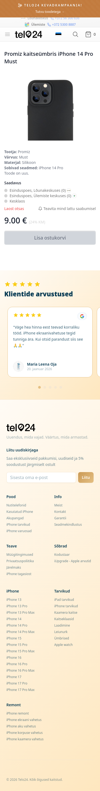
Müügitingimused (19, 554)
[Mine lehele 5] (60, 387)
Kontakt (60, 511)
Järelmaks (13, 567)
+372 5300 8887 (61, 22)
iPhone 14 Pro (16, 625)
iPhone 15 (13, 638)
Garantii (60, 518)
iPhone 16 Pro (16, 664)
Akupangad (15, 518)
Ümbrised (61, 638)
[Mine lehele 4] (55, 387)
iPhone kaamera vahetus (24, 739)
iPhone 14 (13, 619)
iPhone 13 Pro (16, 606)
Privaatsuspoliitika (20, 561)
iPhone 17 (13, 677)
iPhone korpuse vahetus (24, 732)
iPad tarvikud (64, 599)
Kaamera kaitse (66, 612)
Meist (58, 505)
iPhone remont (17, 713)
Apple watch (63, 644)
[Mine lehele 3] (50, 387)
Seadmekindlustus (68, 524)
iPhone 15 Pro (16, 644)
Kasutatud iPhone (19, 511)
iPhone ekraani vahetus (24, 720)
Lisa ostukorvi (50, 237)
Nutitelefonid (16, 505)
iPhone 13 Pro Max (20, 612)
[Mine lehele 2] (44, 387)
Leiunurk (61, 632)
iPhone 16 (13, 657)
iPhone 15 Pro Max (20, 651)
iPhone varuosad (19, 531)
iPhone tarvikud (18, 524)
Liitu (86, 477)
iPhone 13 (13, 599)
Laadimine (62, 625)
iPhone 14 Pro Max (20, 632)
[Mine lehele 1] (39, 387)
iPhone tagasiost (18, 574)
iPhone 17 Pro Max (20, 689)
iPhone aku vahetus (21, 726)
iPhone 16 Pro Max (20, 670)
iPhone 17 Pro (16, 683)
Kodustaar (62, 554)
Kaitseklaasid (64, 619)
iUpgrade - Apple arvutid (72, 561)
